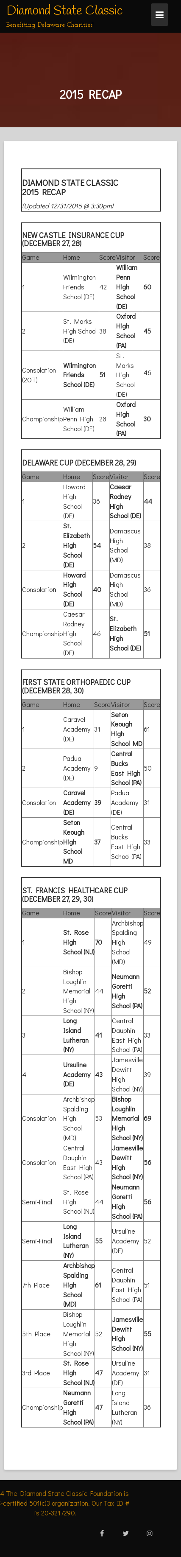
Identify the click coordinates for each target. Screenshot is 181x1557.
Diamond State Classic (64, 11)
